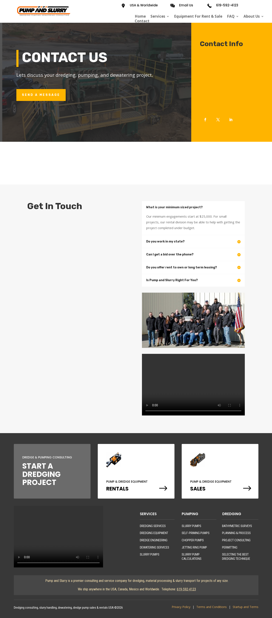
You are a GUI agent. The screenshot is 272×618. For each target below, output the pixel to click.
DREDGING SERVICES (153, 526)
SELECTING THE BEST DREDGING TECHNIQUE (236, 557)
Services (157, 16)
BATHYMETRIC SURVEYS (237, 526)
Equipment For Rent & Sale (198, 16)
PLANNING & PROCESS (236, 533)
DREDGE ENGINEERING (153, 540)
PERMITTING (229, 547)
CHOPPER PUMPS (193, 540)
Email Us (186, 5)
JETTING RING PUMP (194, 547)
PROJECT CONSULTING (236, 540)
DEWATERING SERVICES (154, 547)
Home (140, 16)
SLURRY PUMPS (149, 554)
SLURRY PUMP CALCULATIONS (191, 557)
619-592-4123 (227, 5)
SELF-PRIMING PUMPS (196, 533)
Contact (142, 21)
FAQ (231, 16)
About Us (252, 16)
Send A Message (41, 95)
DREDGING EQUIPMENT (154, 533)
